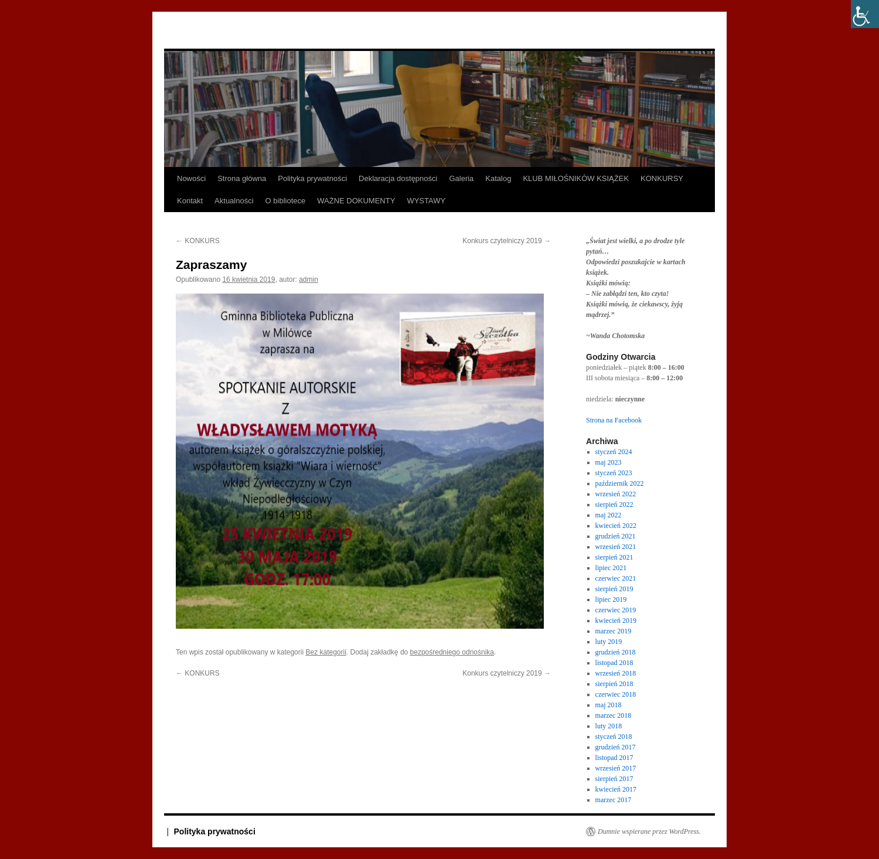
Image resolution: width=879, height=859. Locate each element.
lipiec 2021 (611, 568)
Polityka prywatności (312, 178)
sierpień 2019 (614, 589)
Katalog (498, 178)
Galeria (461, 178)
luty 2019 (608, 642)
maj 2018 (608, 705)
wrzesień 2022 (615, 494)
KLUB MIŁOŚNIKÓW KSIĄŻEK (576, 178)
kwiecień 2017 (615, 789)
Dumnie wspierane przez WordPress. (649, 831)
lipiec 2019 (611, 599)
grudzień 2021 (615, 536)
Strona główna (241, 178)
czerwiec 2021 (615, 578)
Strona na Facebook (614, 420)
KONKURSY (661, 178)
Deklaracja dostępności (398, 178)
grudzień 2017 (615, 747)
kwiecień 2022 (615, 525)
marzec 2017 (613, 800)
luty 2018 (608, 726)
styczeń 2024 (613, 452)
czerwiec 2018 (615, 694)
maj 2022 (608, 515)
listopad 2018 (614, 663)
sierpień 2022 (614, 504)
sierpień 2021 (614, 557)
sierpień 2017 (614, 779)
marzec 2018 (613, 715)
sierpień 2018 (614, 684)
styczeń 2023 (613, 473)
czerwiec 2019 (615, 610)
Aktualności (233, 200)
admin (308, 279)
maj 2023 (608, 462)
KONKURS (198, 241)
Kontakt (190, 200)
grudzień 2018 (615, 652)
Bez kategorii (325, 652)
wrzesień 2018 (615, 673)
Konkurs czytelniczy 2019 (506, 241)
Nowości (191, 178)
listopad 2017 (614, 758)
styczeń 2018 (613, 736)
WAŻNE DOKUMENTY (356, 200)
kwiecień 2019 (615, 620)
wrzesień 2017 (615, 768)
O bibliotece (285, 200)
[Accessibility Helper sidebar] (865, 14)
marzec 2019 (613, 631)
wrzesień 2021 (615, 547)
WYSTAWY (426, 200)
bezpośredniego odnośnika (452, 652)
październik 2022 (619, 483)
